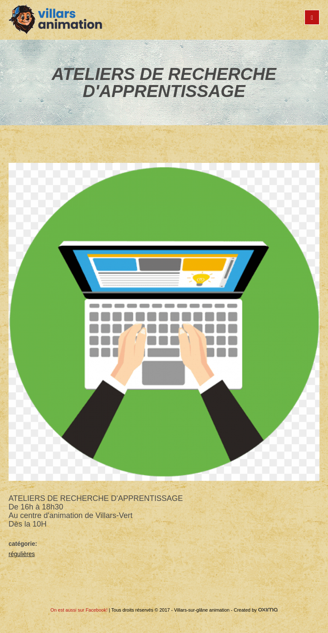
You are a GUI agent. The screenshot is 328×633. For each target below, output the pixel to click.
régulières (22, 554)
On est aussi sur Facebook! (79, 609)
